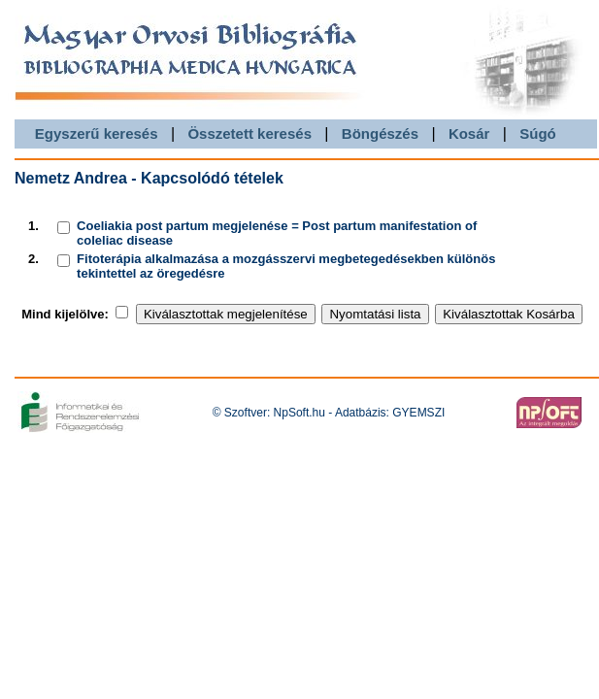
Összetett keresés (249, 133)
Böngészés (380, 133)
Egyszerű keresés (96, 133)
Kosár (469, 133)
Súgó (537, 133)
